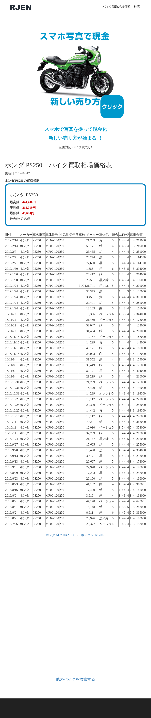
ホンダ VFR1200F (93, 535)
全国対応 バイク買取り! (75, 85)
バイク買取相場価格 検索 (121, 6)
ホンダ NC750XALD (60, 535)
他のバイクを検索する (75, 679)
